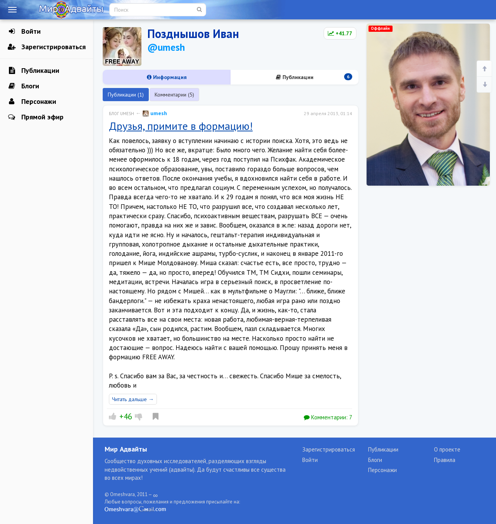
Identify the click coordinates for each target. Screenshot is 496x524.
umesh (155, 113)
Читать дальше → (133, 399)
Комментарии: (328, 417)
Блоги (23, 86)
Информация (167, 77)
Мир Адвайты (126, 449)
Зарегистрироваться (47, 47)
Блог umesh (121, 113)
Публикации (33, 70)
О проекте (447, 449)
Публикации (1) (126, 94)
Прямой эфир (36, 117)
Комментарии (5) (174, 94)
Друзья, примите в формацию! (181, 126)
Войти (24, 31)
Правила (444, 460)
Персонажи (32, 101)
